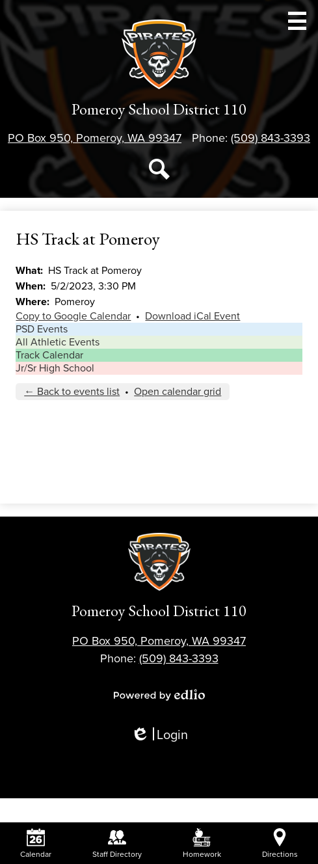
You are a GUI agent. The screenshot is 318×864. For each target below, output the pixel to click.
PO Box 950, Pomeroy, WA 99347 (94, 138)
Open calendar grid (177, 391)
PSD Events (42, 329)
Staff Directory (117, 843)
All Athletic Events (57, 342)
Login (159, 735)
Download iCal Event (192, 316)
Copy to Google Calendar (73, 316)
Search (159, 172)
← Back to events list (72, 391)
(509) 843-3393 (270, 138)
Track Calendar (49, 355)
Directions (280, 843)
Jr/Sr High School (55, 368)
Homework (202, 843)
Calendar (35, 843)
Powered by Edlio (159, 694)
